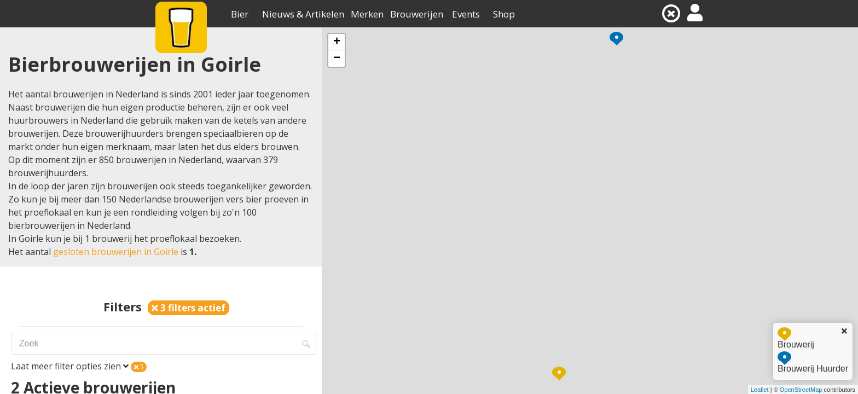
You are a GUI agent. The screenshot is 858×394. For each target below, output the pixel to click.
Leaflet (760, 389)
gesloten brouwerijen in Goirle (115, 252)
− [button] (336, 58)
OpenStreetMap (801, 389)
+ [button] (336, 42)
